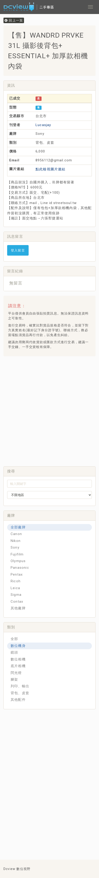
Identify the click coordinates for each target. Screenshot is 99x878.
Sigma (16, 595)
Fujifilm (17, 554)
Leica (15, 588)
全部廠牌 (18, 527)
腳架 (14, 679)
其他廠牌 (18, 608)
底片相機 (18, 666)
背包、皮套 (20, 693)
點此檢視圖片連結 (51, 169)
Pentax (17, 574)
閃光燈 (16, 673)
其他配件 (18, 700)
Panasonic (20, 568)
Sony (15, 547)
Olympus (18, 561)
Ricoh (16, 581)
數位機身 (18, 646)
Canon (16, 534)
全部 (14, 639)
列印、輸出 (20, 686)
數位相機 (18, 659)
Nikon (16, 541)
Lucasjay (43, 125)
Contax (17, 601)
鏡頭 (14, 652)
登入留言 (18, 250)
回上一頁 (14, 20)
